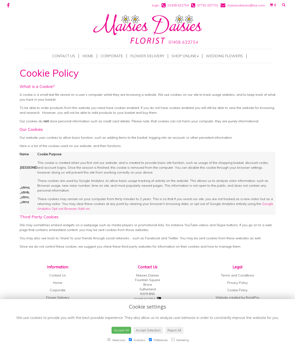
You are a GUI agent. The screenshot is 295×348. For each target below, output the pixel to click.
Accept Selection (148, 330)
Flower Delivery (147, 56)
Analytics (137, 340)
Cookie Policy (237, 290)
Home (87, 56)
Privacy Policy (237, 283)
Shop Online (185, 56)
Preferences (158, 340)
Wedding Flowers (224, 56)
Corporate (111, 56)
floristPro (252, 297)
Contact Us (63, 56)
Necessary (116, 340)
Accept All (121, 330)
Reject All (174, 330)
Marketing (180, 340)
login (155, 5)
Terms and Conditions (237, 275)
